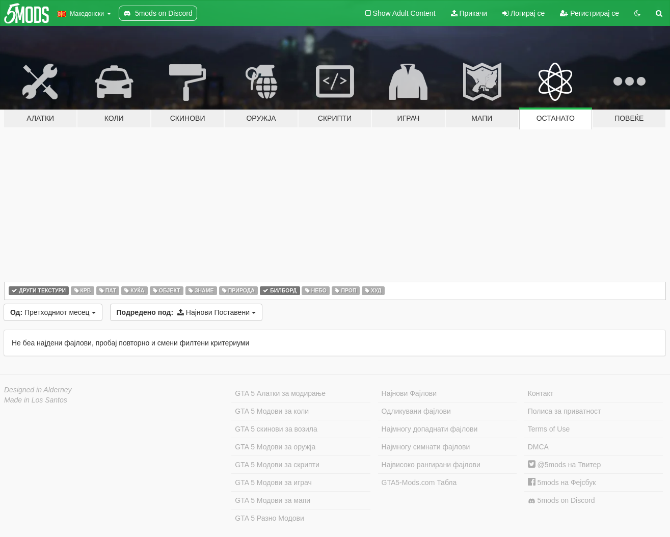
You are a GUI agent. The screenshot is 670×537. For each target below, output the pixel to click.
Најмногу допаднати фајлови (430, 429)
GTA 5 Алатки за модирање (280, 393)
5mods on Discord (561, 500)
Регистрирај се (589, 13)
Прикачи (469, 13)
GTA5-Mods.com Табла (419, 482)
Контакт (540, 393)
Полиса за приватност (564, 411)
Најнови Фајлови (409, 393)
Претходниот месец (53, 312)
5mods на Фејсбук (562, 482)
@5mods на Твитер (564, 464)
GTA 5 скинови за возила (276, 429)
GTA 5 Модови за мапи (272, 500)
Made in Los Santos (35, 400)
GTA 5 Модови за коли (272, 411)
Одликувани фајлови (416, 411)
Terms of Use (549, 429)
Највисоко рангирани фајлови (431, 465)
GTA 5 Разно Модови (269, 518)
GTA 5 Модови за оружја (275, 447)
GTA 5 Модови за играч (273, 482)
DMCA (538, 447)
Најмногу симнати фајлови (426, 447)
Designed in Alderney (38, 390)
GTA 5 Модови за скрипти (277, 465)
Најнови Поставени (186, 312)
